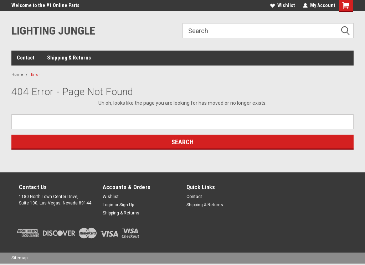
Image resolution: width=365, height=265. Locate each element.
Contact (26, 57)
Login (108, 204)
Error (35, 74)
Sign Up (126, 204)
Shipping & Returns (69, 57)
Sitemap (19, 257)
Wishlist (282, 5)
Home (17, 74)
